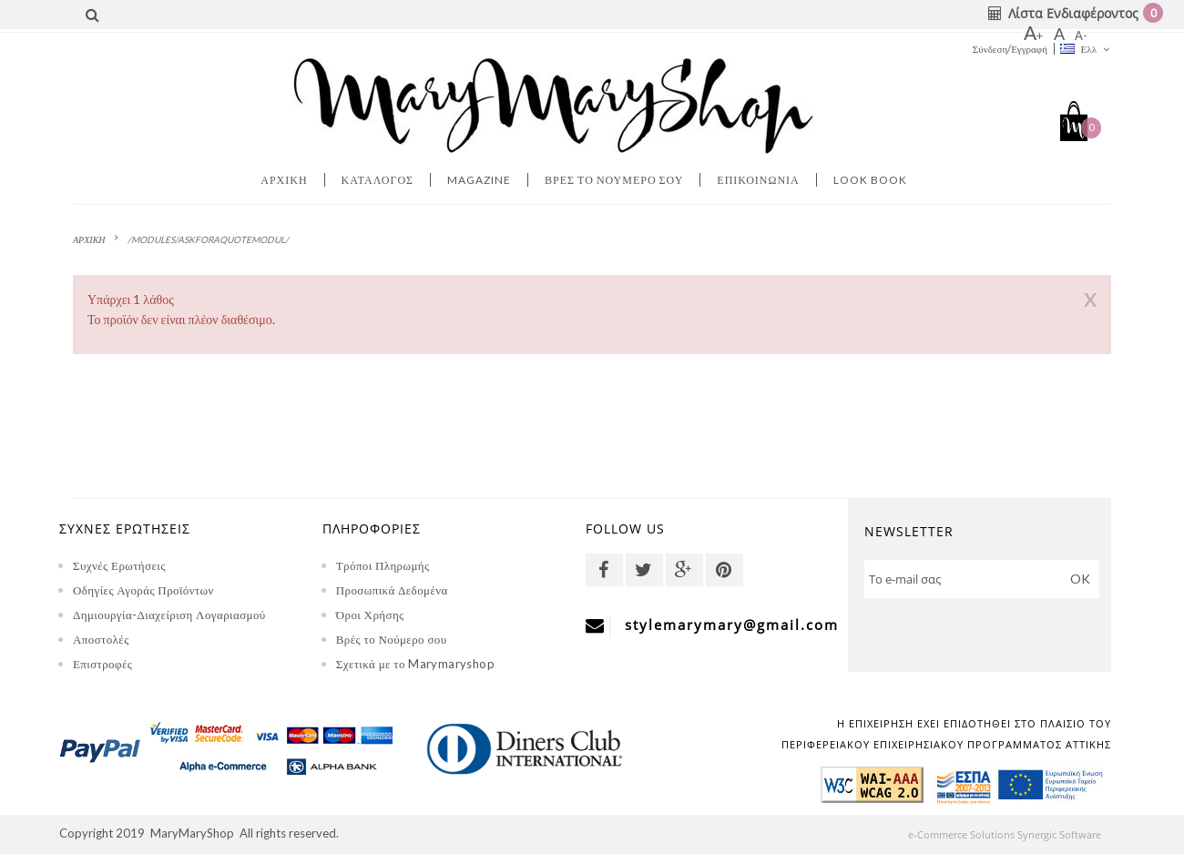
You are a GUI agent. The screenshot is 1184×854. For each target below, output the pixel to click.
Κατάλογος (378, 180)
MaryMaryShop (192, 833)
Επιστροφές (102, 663)
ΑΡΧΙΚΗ (89, 239)
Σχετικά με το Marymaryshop (415, 663)
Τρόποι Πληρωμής (383, 565)
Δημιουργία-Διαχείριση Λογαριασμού (169, 614)
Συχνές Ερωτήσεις (119, 565)
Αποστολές (101, 639)
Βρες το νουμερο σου (614, 180)
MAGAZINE (479, 180)
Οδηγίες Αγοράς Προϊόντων (143, 590)
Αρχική (283, 180)
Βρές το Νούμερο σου (391, 639)
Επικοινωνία (758, 180)
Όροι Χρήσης (370, 614)
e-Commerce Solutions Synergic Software (1014, 834)
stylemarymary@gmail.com (732, 624)
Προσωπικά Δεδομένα (392, 590)
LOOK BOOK (870, 180)
